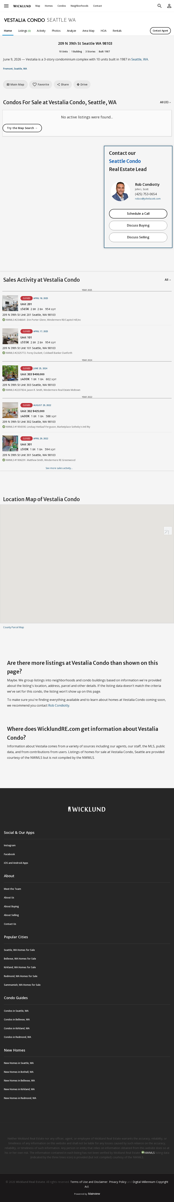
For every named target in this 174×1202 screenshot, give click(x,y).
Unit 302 (32, 411)
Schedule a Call (138, 213)
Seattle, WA (139, 59)
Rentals (117, 31)
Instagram (10, 845)
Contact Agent (160, 30)
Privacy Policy (117, 1182)
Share (63, 84)
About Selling (11, 915)
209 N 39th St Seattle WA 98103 (85, 43)
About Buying (11, 906)
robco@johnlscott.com (148, 198)
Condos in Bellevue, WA (17, 1019)
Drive (82, 84)
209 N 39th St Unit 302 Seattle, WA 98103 (29, 422)
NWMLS (149, 1153)
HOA (103, 31)
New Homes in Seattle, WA (19, 1063)
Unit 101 (26, 337)
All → (168, 279)
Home (8, 31)
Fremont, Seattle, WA (15, 68)
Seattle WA (61, 20)
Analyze (71, 31)
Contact (97, 5)
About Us (9, 897)
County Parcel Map (13, 627)
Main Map (15, 84)
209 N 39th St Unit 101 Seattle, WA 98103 (29, 348)
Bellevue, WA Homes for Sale (20, 958)
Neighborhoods (79, 5)
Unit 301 (26, 444)
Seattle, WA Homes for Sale (19, 950)
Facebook (9, 854)
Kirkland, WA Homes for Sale (20, 967)
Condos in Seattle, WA (16, 1011)
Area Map (88, 31)
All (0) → (165, 102)
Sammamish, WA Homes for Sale (22, 984)
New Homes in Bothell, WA (18, 1072)
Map (37, 5)
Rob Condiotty (147, 184)
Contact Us (10, 924)
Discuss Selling (138, 237)
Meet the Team (12, 889)
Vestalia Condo (24, 20)
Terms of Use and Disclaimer (88, 1182)
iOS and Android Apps (16, 863)
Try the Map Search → (22, 128)
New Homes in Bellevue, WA (19, 1080)
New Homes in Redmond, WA (20, 1098)
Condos (61, 5)
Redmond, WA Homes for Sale (20, 976)
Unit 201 (26, 304)
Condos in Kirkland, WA (17, 1028)
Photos (56, 31)
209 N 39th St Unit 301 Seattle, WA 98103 (29, 455)
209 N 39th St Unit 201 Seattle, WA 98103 (29, 315)
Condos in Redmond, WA (17, 1037)
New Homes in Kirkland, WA (19, 1089)
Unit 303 (32, 374)
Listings (24, 31)
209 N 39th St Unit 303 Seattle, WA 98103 (29, 385)
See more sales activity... (59, 468)
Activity (41, 31)
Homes (49, 5)
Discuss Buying (138, 225)
